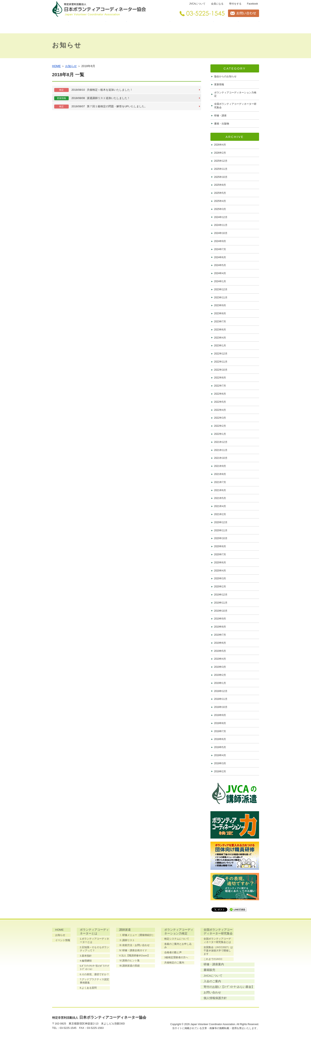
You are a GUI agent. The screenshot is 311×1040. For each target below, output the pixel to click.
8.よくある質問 (88, 989)
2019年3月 (220, 666)
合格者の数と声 (172, 949)
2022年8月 (220, 377)
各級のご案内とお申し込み (179, 944)
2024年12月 (220, 217)
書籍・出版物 (221, 123)
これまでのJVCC (212, 960)
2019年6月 (220, 642)
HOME (60, 26)
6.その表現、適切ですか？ (94, 975)
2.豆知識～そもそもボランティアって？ (94, 949)
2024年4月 (220, 273)
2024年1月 (220, 281)
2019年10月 (220, 610)
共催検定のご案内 (174, 959)
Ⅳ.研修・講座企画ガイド (133, 950)
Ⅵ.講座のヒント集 (129, 960)
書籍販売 (248, 26)
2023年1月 (220, 345)
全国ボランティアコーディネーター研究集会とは (218, 941)
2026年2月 (220, 152)
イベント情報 (62, 940)
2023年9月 (220, 305)
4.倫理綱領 (86, 961)
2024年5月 (220, 265)
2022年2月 (220, 425)
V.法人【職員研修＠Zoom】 (134, 955)
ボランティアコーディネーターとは (87, 26)
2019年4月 (220, 658)
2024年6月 (220, 257)
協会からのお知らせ (225, 76)
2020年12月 (220, 522)
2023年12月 (220, 289)
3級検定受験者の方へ (176, 954)
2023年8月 (220, 313)
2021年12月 (220, 442)
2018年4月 (220, 755)
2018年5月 (220, 747)
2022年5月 (220, 401)
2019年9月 (220, 618)
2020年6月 (220, 562)
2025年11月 (220, 169)
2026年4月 (220, 144)
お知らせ (71, 66)
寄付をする (235, 3)
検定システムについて (176, 939)
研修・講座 (220, 115)
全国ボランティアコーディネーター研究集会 (192, 26)
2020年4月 (220, 570)
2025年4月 (220, 201)
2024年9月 (220, 241)
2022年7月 (220, 385)
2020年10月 (220, 538)
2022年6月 (220, 393)
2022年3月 (220, 417)
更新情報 (219, 84)
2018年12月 (220, 691)
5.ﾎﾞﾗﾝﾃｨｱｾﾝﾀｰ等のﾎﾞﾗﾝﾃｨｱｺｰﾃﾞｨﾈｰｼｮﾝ (94, 968)
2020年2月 (220, 586)
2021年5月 (220, 498)
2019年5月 (220, 651)
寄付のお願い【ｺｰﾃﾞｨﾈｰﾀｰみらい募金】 (189, 988)
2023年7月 (220, 321)
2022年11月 (220, 361)
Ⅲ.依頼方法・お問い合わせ (134, 945)
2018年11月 (220, 699)
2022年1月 (220, 434)
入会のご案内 (172, 982)
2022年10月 (220, 369)
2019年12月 (220, 594)
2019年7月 (220, 634)
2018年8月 (220, 723)
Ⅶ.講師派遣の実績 (129, 966)
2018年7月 (220, 731)
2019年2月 (220, 675)
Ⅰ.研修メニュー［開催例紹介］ (137, 935)
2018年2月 (220, 771)
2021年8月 (220, 474)
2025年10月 (220, 177)
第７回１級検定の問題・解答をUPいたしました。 (100, 106)
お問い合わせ (172, 993)
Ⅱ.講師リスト (127, 940)
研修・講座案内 (226, 26)
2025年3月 (220, 209)
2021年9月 (220, 466)
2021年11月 (220, 450)
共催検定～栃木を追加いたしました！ (93, 90)
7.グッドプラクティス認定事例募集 (94, 982)
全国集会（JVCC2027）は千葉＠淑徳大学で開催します (218, 951)
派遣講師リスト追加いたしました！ (92, 98)
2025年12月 (220, 160)
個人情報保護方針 (175, 999)
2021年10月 (220, 458)
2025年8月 (220, 184)
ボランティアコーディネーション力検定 (148, 26)
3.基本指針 (86, 956)
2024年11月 (220, 225)
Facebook (252, 3)
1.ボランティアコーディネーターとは (94, 941)
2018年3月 (220, 763)
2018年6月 (220, 739)
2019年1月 (220, 683)
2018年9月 (220, 715)
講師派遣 (116, 26)
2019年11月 (220, 602)
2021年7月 (220, 482)
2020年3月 (220, 578)
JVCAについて (197, 3)
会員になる (217, 3)
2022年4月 (220, 410)
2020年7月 (220, 554)
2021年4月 (220, 506)
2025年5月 (220, 193)
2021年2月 (220, 514)
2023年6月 (220, 329)
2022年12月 (220, 353)
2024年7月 (220, 249)
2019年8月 (220, 626)
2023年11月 (220, 297)
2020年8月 (220, 546)
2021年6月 (220, 490)
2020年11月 (220, 530)
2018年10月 (220, 707)
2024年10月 (220, 233)
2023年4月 (220, 337)
